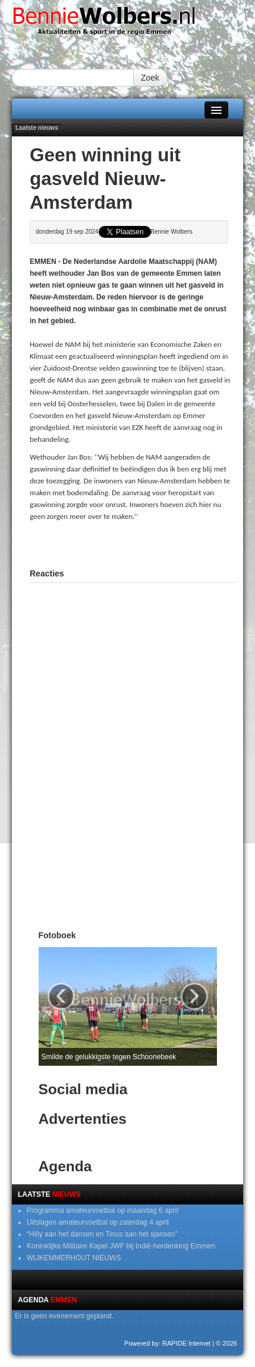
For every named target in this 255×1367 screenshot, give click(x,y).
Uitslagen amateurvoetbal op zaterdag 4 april (98, 1222)
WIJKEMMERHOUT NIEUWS (74, 1258)
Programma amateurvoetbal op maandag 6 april (102, 1210)
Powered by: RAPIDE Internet (167, 1343)
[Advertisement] (142, 543)
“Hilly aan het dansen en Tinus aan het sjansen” (102, 1234)
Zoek (150, 77)
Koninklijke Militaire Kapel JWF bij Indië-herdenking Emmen (121, 1246)
